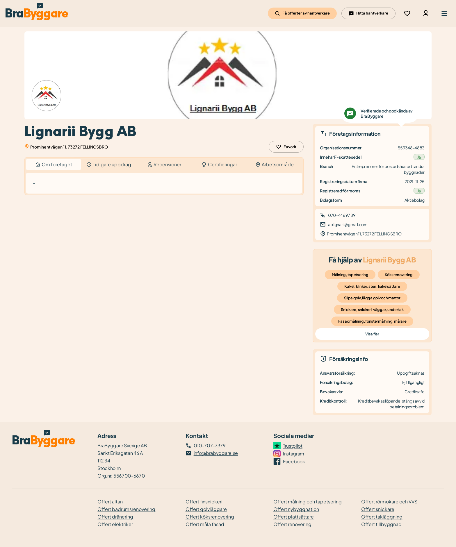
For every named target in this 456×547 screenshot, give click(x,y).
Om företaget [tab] (53, 164)
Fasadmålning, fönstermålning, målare (372, 321)
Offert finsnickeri (204, 501)
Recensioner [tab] (164, 164)
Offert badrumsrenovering (126, 509)
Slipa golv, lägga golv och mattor (372, 298)
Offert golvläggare (206, 509)
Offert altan (110, 501)
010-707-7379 (210, 445)
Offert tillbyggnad (381, 524)
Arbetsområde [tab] (274, 164)
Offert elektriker (115, 524)
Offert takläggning (381, 517)
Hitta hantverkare (368, 13)
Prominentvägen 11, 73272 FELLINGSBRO (69, 146)
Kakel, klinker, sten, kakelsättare (372, 286)
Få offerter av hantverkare (302, 13)
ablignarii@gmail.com (348, 224)
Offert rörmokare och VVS (389, 501)
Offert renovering (292, 524)
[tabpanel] (164, 183)
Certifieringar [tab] (219, 164)
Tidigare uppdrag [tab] (108, 164)
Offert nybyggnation (296, 509)
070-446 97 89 (341, 215)
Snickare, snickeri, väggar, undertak (372, 309)
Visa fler (372, 334)
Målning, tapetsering (350, 274)
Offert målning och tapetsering (307, 501)
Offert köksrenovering (210, 517)
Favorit (286, 146)
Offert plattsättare (293, 517)
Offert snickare (377, 509)
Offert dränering (115, 517)
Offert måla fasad (205, 524)
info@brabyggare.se (216, 453)
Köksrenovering (399, 274)
